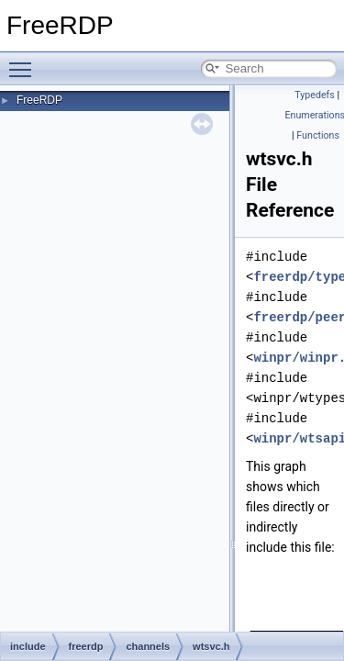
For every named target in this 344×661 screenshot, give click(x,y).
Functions (317, 135)
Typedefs (314, 95)
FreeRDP (39, 100)
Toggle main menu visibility (24, 61)
